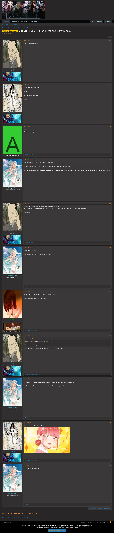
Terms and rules (91, 522)
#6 (110, 247)
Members (34, 21)
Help (107, 522)
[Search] (108, 21)
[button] (18, 21)
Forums (6, 21)
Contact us (83, 522)
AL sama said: (29, 338)
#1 (110, 40)
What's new (24, 21)
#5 (110, 203)
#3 (110, 126)
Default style (7, 522)
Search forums (13, 24)
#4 (110, 159)
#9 (110, 379)
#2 (110, 84)
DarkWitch (12, 113)
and (31, 154)
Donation (14, 21)
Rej (4, 33)
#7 (110, 291)
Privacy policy (101, 522)
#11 (110, 465)
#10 (110, 422)
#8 (110, 335)
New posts (5, 24)
